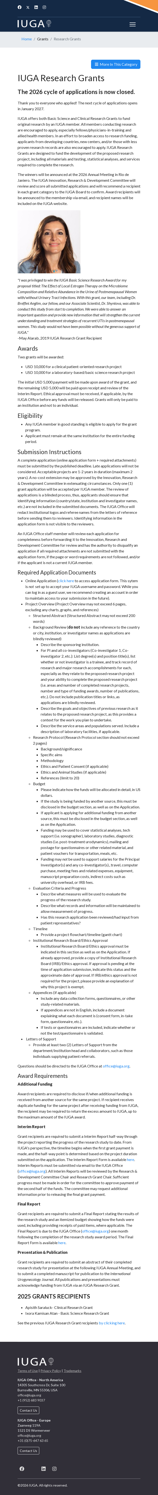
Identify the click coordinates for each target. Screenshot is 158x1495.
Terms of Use (28, 1371)
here (130, 1159)
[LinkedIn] (43, 1468)
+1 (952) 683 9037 (31, 1400)
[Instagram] (44, 7)
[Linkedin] (36, 7)
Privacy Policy (50, 1371)
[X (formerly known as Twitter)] (33, 1468)
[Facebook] (19, 7)
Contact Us (28, 1410)
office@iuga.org (116, 1066)
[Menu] (132, 24)
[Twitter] (28, 7)
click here (66, 580)
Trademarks (72, 1371)
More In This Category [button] (115, 64)
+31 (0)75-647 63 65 (33, 1440)
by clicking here (112, 1323)
